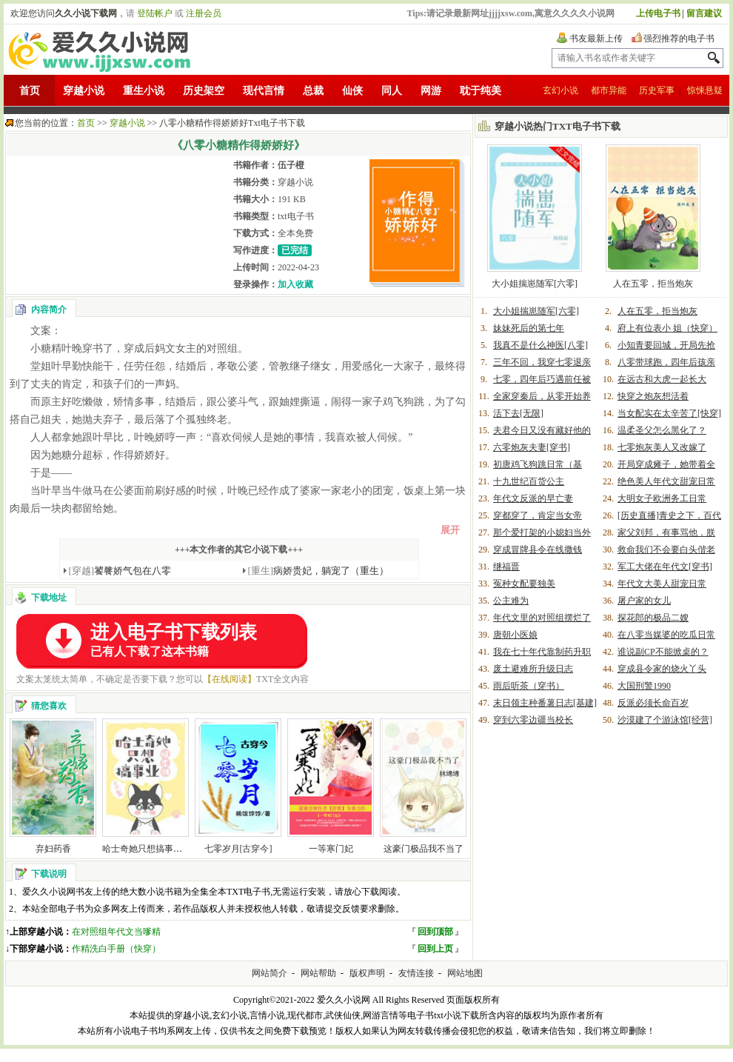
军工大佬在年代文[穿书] (664, 566)
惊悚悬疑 (705, 90)
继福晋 (506, 566)
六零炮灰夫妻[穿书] (531, 447)
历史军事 (657, 90)
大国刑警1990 (644, 686)
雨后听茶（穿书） (528, 686)
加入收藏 (295, 284)
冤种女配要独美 (524, 583)
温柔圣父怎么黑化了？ (661, 430)
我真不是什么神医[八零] (540, 345)
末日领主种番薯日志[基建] (545, 703)
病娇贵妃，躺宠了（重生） (318, 570)
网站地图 (465, 973)
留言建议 (704, 13)
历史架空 (203, 90)
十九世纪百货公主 (528, 481)
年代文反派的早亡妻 (533, 498)
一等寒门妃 (331, 849)
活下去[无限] (518, 413)
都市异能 (608, 90)
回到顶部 (435, 931)
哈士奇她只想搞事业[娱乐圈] (158, 849)
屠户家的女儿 (644, 600)
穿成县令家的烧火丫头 (661, 669)
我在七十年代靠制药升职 (542, 652)
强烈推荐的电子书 (678, 38)
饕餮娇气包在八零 (120, 570)
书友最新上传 (596, 38)
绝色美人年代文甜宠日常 (666, 481)
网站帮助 (318, 973)
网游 (431, 90)
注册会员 (203, 13)
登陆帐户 (155, 13)
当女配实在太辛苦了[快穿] (669, 413)
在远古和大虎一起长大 (661, 379)
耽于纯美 (480, 90)
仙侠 (352, 90)
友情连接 (416, 973)
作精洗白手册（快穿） (116, 949)
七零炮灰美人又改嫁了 (661, 447)
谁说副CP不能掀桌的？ (663, 652)
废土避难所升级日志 (533, 669)
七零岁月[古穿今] (238, 849)
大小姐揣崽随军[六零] (535, 283)
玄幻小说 (560, 90)
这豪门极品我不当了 (423, 849)
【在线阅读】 (229, 679)
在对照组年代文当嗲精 (116, 931)
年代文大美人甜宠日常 (661, 583)
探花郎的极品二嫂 (653, 617)
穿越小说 (83, 90)
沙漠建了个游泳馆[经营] (664, 720)
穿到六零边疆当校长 (533, 720)
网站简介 (269, 973)
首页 (29, 90)
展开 (450, 529)
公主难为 (511, 600)
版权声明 (367, 973)
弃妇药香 (53, 849)
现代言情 (263, 90)
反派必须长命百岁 (653, 703)
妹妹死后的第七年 (528, 328)
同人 (391, 90)
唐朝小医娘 (515, 634)
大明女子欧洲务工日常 (661, 498)
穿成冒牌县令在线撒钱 (537, 549)
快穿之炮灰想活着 (653, 396)
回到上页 (435, 949)
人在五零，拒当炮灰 (653, 283)
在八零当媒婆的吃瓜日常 (666, 634)
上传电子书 (658, 13)
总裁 (313, 90)
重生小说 (143, 90)
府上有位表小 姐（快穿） (667, 328)
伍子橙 (291, 165)
